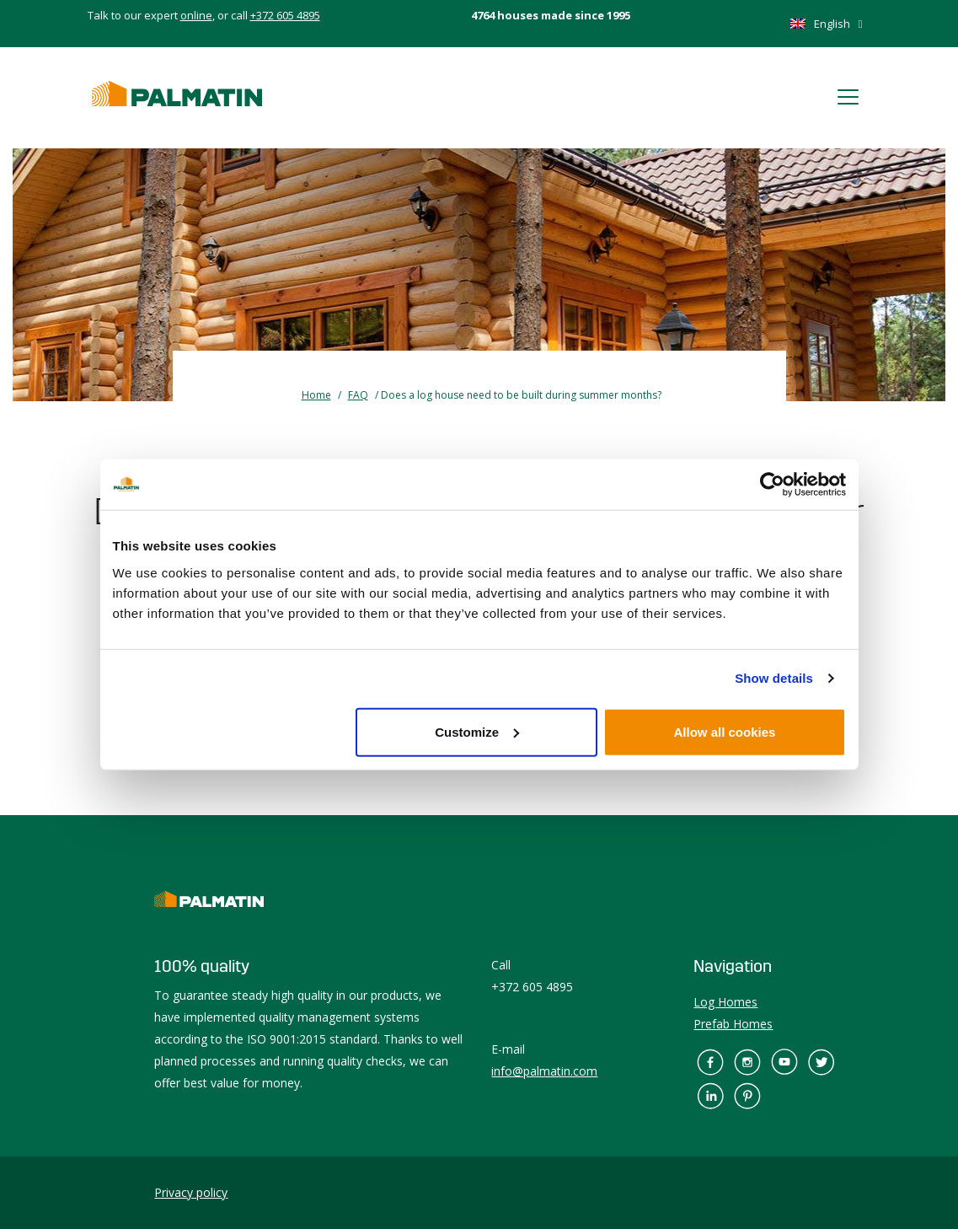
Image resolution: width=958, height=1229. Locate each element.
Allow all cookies (725, 731)
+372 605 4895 (285, 15)
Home (316, 395)
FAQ (358, 395)
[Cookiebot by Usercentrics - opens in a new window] (772, 484)
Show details (774, 678)
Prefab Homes (733, 1024)
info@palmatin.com (544, 1071)
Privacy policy (190, 1192)
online (196, 15)
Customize (477, 731)
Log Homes (725, 1002)
